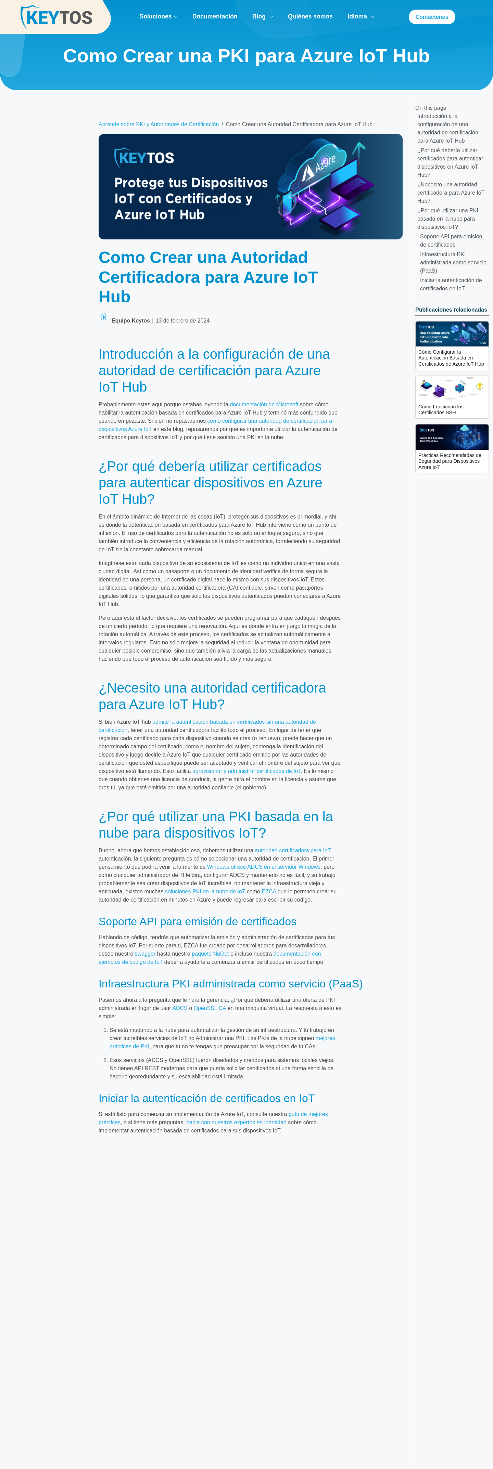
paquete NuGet (210, 954)
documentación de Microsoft (264, 404)
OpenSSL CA (210, 1008)
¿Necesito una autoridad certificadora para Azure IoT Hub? (451, 193)
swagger (145, 954)
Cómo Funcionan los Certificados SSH (441, 409)
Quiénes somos (310, 16)
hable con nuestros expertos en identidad (236, 1122)
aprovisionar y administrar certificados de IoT (246, 771)
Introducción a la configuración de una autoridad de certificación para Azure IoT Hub (447, 128)
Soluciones (158, 16)
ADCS (179, 1008)
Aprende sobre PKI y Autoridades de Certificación (159, 124)
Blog (262, 16)
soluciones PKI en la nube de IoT (205, 891)
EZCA (269, 891)
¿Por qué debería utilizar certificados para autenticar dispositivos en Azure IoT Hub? (450, 162)
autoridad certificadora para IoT (293, 850)
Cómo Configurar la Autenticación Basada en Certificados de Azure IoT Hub (451, 358)
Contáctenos (431, 17)
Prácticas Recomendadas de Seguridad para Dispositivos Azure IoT (449, 461)
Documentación (214, 16)
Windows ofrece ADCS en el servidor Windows (264, 867)
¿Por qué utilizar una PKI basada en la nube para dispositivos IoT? (447, 219)
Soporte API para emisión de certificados (451, 241)
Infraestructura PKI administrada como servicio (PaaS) (453, 262)
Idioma (361, 16)
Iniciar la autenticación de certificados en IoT (451, 284)
